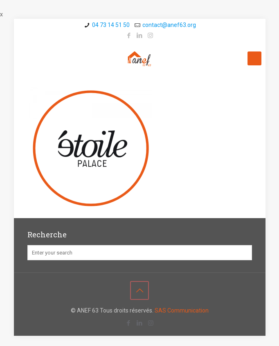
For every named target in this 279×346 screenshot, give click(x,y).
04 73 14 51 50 (111, 25)
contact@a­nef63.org (169, 25)
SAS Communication (182, 310)
